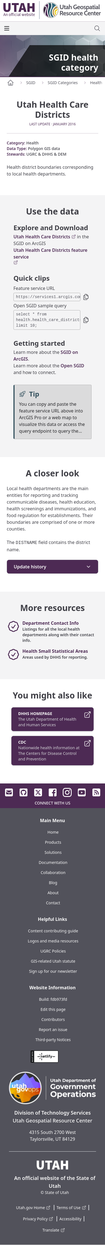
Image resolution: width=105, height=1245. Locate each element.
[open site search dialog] (97, 28)
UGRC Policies (53, 951)
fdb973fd (58, 999)
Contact (53, 902)
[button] (86, 297)
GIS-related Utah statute (53, 961)
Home (53, 832)
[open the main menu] (6, 28)
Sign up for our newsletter (53, 971)
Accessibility (70, 1218)
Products (53, 842)
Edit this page (53, 1009)
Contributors (53, 1019)
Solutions (53, 852)
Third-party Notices (53, 1039)
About (53, 892)
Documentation (53, 862)
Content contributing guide (53, 930)
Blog (53, 882)
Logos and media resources (53, 941)
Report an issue (53, 1029)
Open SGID (72, 366)
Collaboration (53, 872)
